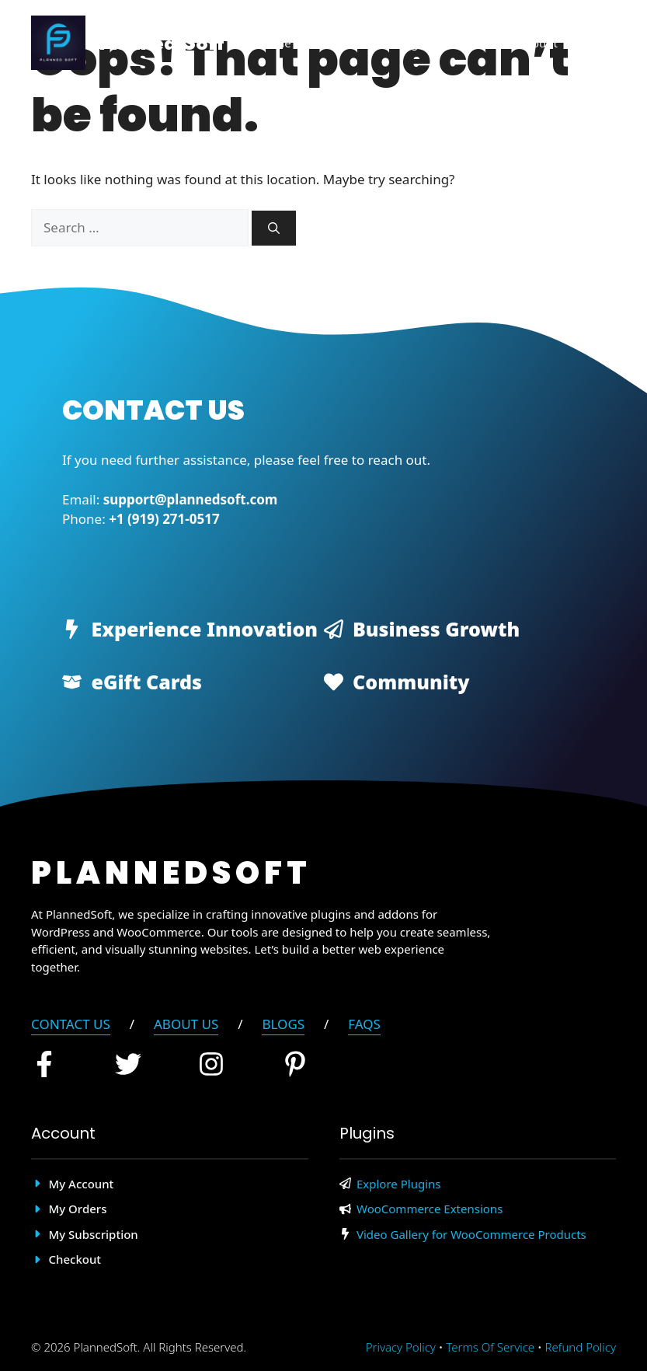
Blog (405, 43)
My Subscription (93, 1234)
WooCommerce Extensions (430, 1208)
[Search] (274, 228)
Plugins (342, 43)
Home (274, 43)
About (465, 43)
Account (535, 43)
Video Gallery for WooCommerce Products (471, 1234)
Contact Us (70, 1024)
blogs (283, 1024)
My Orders (78, 1208)
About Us (186, 1024)
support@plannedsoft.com (190, 499)
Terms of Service (490, 1347)
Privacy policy (401, 1347)
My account (81, 1183)
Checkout (75, 1259)
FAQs (364, 1024)
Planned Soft (161, 43)
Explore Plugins (398, 1183)
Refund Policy (580, 1347)
